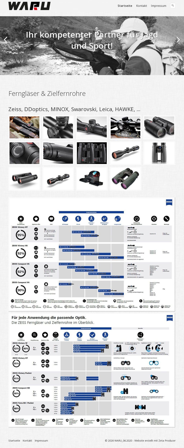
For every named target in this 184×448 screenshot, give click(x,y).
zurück (6, 42)
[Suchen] (172, 5)
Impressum (158, 6)
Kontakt (141, 6)
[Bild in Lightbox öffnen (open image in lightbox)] (24, 127)
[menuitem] (125, 6)
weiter (177, 42)
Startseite (125, 6)
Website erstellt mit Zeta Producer (155, 440)
